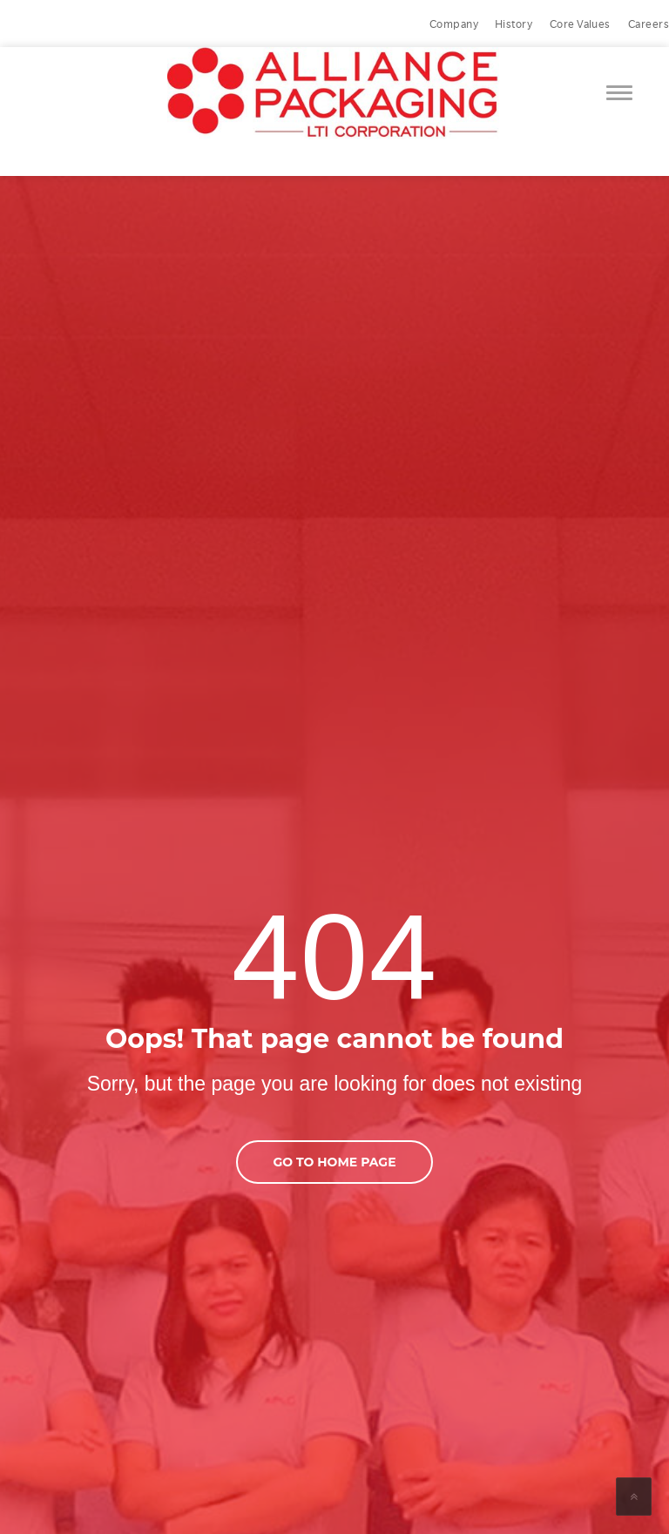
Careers (648, 24)
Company (453, 24)
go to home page (334, 1162)
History (513, 24)
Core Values (580, 24)
